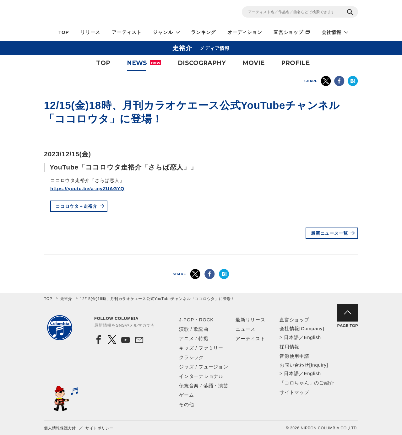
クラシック (191, 357)
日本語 (291, 337)
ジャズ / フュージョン (203, 366)
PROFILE (295, 63)
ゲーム (186, 395)
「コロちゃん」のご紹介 (307, 382)
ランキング (203, 32)
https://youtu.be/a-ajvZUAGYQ (87, 188)
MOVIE (253, 63)
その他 (186, 404)
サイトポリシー (99, 428)
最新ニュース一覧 (329, 233)
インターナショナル (201, 376)
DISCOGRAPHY (202, 63)
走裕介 (66, 299)
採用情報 (289, 346)
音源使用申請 (294, 356)
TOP (63, 32)
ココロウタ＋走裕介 (76, 206)
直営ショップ (288, 32)
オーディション (244, 32)
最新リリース (250, 319)
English (312, 337)
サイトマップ (294, 392)
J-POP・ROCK (196, 319)
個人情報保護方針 (60, 428)
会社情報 (331, 32)
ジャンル (163, 32)
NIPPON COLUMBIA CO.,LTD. (100, 12)
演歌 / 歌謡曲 (194, 329)
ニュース (245, 329)
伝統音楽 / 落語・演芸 (203, 385)
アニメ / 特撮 (194, 338)
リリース (90, 32)
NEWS (144, 63)
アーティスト (127, 32)
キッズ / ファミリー (201, 348)
